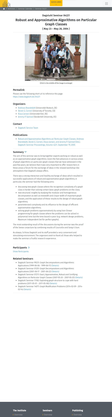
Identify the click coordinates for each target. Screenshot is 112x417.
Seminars (11, 9)
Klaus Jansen (23, 114)
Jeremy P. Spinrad (25, 117)
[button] (29, 57)
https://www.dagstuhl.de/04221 (26, 97)
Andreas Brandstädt (26, 108)
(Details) (55, 265)
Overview (18, 415)
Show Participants (21, 251)
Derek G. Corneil (25, 111)
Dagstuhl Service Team (28, 128)
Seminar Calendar (25, 9)
